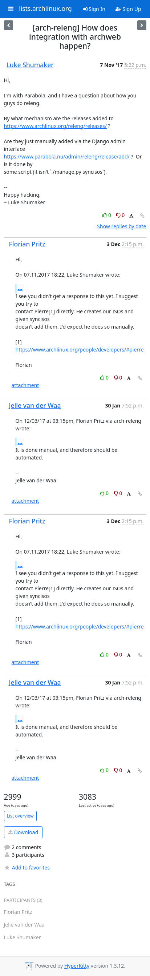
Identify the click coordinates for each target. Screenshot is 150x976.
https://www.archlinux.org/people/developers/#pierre (80, 349)
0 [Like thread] (107, 215)
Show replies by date (121, 226)
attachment (25, 385)
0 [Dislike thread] (120, 215)
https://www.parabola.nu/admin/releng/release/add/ (67, 156)
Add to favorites (27, 867)
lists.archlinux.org (45, 8)
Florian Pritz (27, 244)
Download (23, 832)
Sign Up (128, 8)
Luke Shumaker (30, 64)
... (20, 288)
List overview (20, 816)
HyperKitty (76, 966)
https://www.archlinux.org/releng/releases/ (55, 125)
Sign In (94, 8)
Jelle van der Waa (35, 405)
